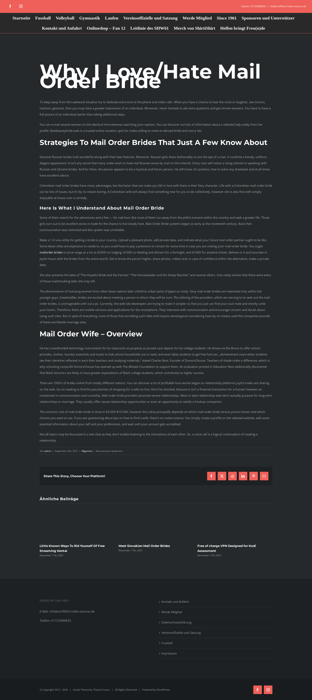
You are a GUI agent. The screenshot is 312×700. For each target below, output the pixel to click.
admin (47, 451)
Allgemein (87, 451)
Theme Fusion (101, 689)
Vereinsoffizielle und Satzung (181, 633)
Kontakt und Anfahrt (175, 602)
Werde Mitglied (171, 612)
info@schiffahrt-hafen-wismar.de (288, 6)
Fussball (167, 643)
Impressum (169, 653)
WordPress (163, 689)
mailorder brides (51, 252)
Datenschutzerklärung (176, 622)
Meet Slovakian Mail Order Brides (144, 546)
